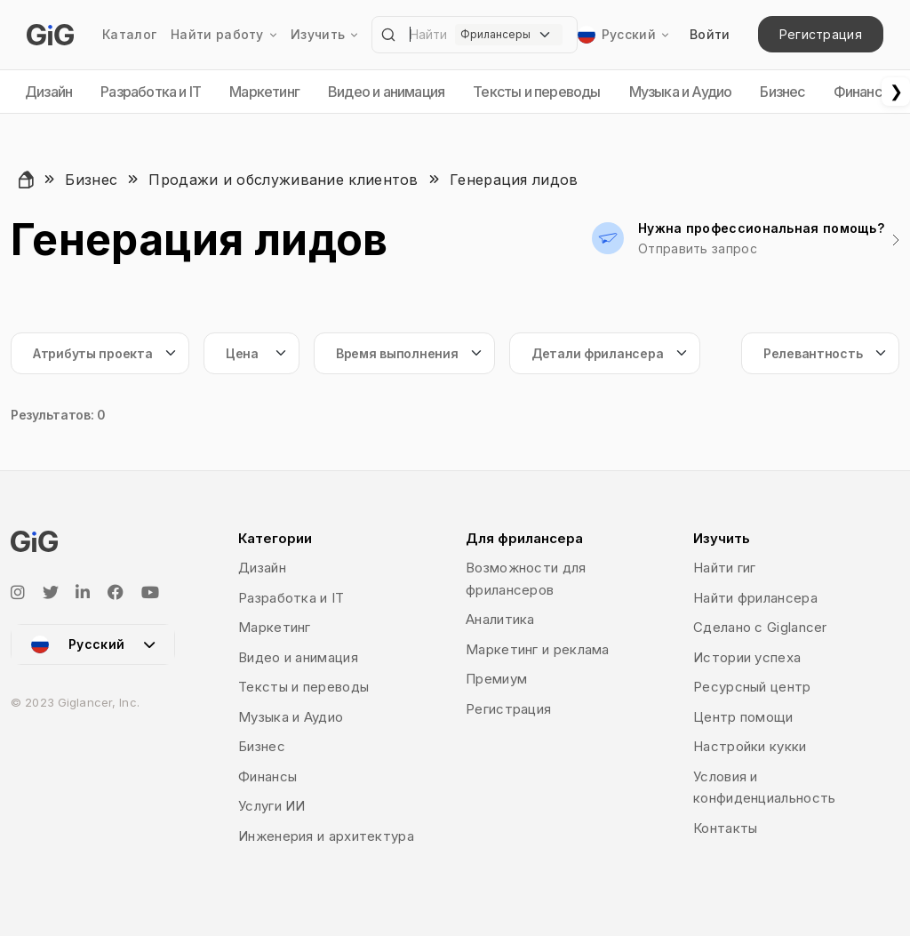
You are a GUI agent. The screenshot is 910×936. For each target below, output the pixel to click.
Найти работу (223, 35)
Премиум (496, 678)
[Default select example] (509, 34)
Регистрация (820, 34)
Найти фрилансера (755, 597)
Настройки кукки (750, 746)
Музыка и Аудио (680, 91)
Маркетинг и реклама (538, 649)
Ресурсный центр (752, 686)
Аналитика (500, 619)
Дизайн (48, 91)
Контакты (725, 828)
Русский (614, 35)
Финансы (862, 91)
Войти (710, 34)
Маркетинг (264, 91)
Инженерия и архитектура (326, 836)
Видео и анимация (386, 91)
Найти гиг (724, 567)
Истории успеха (747, 657)
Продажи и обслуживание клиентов (283, 179)
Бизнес (782, 91)
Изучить (324, 35)
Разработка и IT (150, 91)
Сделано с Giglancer (760, 627)
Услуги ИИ (272, 805)
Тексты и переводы (536, 91)
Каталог (129, 34)
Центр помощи (743, 716)
